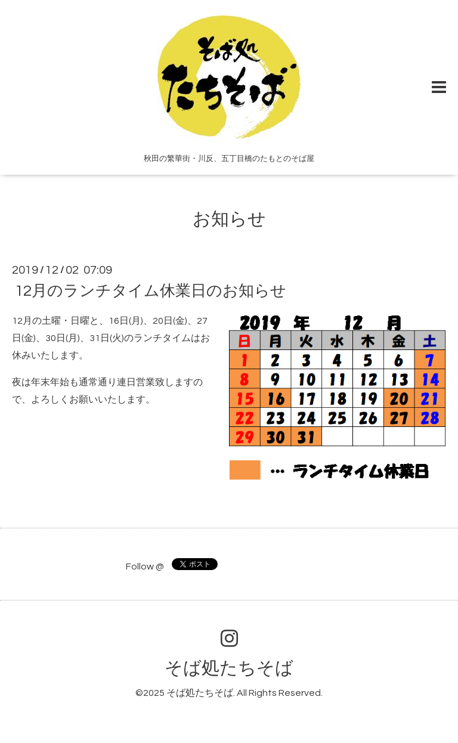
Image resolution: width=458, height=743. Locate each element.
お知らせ (229, 219)
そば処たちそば (229, 668)
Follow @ (145, 566)
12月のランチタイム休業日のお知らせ (150, 291)
